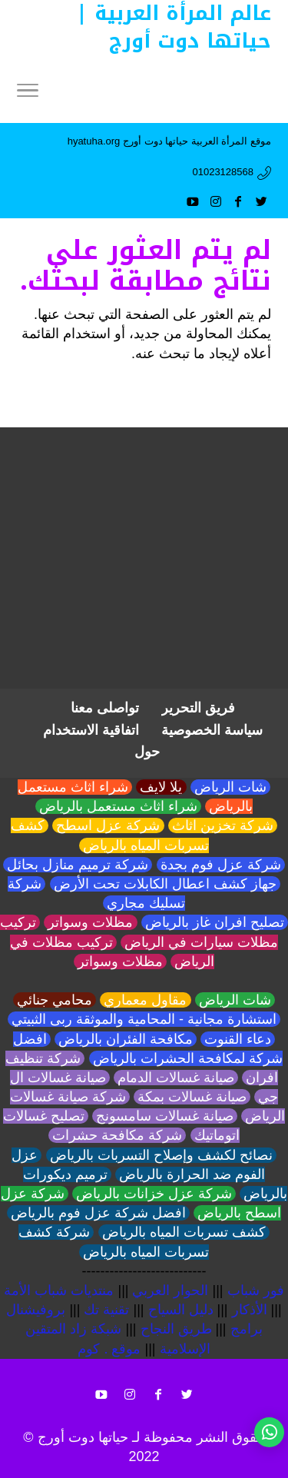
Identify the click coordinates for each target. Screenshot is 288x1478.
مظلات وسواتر (90, 922)
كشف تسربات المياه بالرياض (184, 1232)
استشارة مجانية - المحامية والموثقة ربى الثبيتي (144, 1019)
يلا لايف (161, 787)
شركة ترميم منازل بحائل (77, 864)
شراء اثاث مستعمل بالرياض (118, 806)
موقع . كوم (109, 1349)
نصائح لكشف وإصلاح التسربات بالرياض (161, 1155)
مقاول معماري (145, 1000)
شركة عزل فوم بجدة (221, 864)
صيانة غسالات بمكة (192, 1096)
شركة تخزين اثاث (222, 825)
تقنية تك (106, 1309)
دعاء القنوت (237, 1039)
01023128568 (222, 172)
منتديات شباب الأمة (59, 1290)
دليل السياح (181, 1309)
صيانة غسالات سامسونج (164, 1116)
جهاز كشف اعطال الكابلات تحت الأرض (165, 884)
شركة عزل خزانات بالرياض (154, 1193)
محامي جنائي (54, 1000)
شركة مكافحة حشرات (117, 1135)
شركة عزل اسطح (108, 825)
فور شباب (255, 1290)
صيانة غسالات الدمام (176, 1077)
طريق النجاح (176, 1329)
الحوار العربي (170, 1290)
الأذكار (249, 1309)
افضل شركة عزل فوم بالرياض (98, 1213)
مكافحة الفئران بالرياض (126, 1039)
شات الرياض (230, 787)
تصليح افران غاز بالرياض (214, 922)
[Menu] (27, 92)
